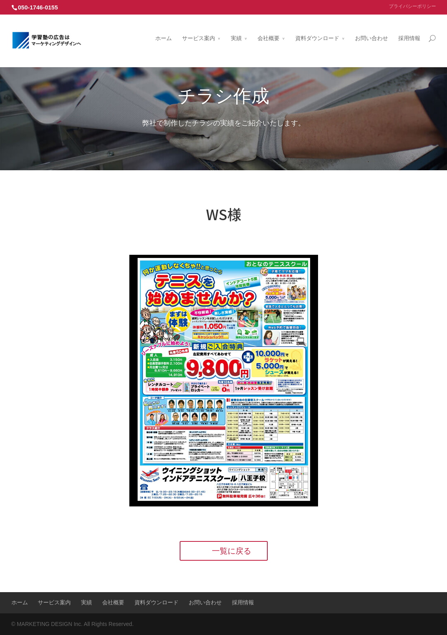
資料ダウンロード (317, 29)
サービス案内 (198, 29)
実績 (236, 29)
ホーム (163, 29)
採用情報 (409, 29)
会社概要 (269, 29)
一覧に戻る (231, 551)
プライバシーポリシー (412, 6)
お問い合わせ (371, 29)
